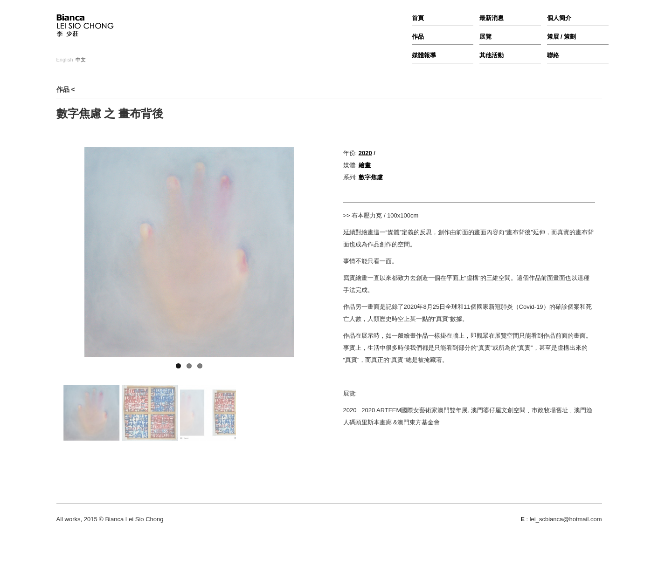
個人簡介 (559, 17)
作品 (418, 36)
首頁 (418, 17)
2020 (365, 153)
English (64, 59)
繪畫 (365, 165)
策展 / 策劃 (561, 36)
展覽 (485, 36)
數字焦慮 (371, 177)
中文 (81, 59)
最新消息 (491, 17)
